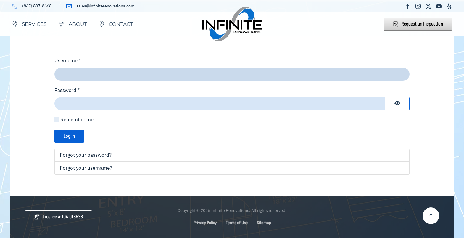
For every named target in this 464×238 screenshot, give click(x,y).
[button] (431, 215)
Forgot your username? (86, 168)
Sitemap (264, 224)
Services (29, 24)
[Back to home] (232, 24)
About (72, 24)
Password (67, 90)
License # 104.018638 (58, 216)
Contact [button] (116, 24)
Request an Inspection (418, 24)
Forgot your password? (86, 155)
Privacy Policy (205, 224)
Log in (69, 136)
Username (67, 60)
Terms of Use (237, 224)
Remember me (77, 119)
